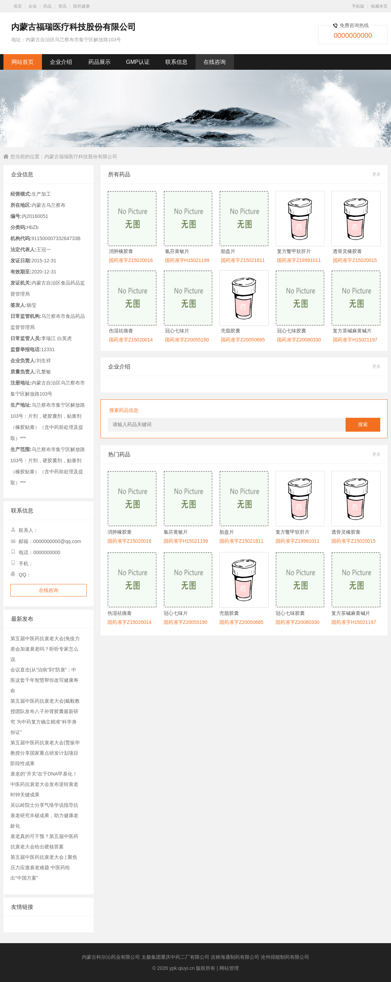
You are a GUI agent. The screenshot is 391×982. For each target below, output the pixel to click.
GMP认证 (138, 62)
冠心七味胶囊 (291, 330)
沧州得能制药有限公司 (285, 957)
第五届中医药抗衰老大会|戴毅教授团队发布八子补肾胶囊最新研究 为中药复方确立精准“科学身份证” (45, 716)
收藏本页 (379, 6)
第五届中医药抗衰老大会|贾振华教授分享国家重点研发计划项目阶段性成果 (45, 753)
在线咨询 (214, 62)
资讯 (62, 6)
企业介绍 (61, 62)
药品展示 (99, 62)
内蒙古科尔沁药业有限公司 (111, 957)
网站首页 (22, 62)
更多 (376, 174)
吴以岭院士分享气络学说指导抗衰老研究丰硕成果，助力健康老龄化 (44, 815)
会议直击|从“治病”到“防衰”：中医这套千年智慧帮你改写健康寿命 (44, 680)
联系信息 (176, 62)
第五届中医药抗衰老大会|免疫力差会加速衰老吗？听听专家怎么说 (45, 649)
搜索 (363, 424)
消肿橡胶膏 (121, 251)
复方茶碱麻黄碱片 (352, 330)
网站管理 (229, 968)
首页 (18, 6)
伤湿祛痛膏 (121, 330)
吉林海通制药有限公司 (235, 957)
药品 (47, 6)
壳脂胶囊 (230, 330)
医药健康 (81, 6)
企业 (32, 6)
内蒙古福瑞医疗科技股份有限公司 (80, 156)
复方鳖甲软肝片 (294, 251)
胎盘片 (228, 251)
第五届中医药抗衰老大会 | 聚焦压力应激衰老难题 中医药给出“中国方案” (43, 867)
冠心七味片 (177, 330)
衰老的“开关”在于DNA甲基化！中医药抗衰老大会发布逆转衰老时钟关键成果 (44, 784)
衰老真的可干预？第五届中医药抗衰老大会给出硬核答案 (44, 841)
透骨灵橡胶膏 (347, 251)
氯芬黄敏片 (177, 251)
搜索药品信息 (123, 410)
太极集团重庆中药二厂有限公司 (175, 957)
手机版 (358, 6)
